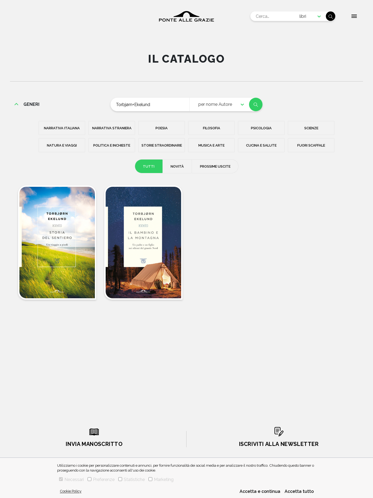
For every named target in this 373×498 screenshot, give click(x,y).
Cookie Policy (70, 491)
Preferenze (101, 479)
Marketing (161, 479)
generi (31, 104)
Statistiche (131, 479)
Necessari (71, 479)
